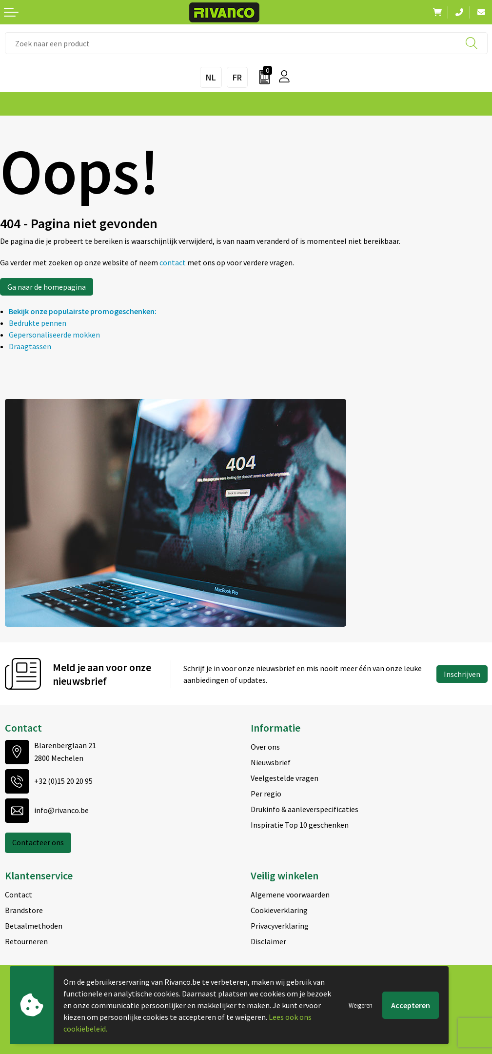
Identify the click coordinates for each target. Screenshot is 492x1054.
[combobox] (246, 43)
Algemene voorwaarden (290, 894)
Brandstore (24, 910)
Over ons (265, 747)
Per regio (266, 793)
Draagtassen (30, 346)
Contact (18, 894)
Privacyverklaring (280, 926)
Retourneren (26, 941)
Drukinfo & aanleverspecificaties (304, 809)
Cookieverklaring (279, 910)
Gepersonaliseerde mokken (54, 334)
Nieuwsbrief (271, 762)
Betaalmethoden (33, 926)
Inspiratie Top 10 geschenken (300, 825)
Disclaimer (268, 941)
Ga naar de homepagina (46, 287)
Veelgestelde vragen (284, 778)
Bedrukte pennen (37, 323)
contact (173, 262)
